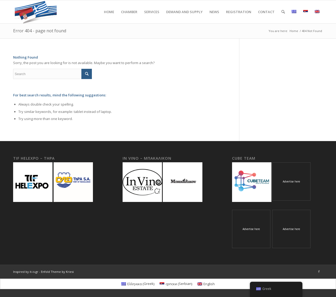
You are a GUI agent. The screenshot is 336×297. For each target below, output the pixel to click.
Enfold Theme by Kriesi (57, 272)
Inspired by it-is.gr (25, 272)
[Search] (283, 11)
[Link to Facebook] (319, 271)
